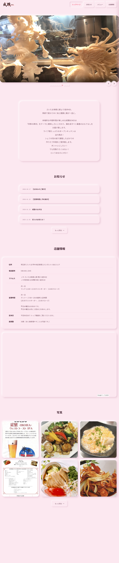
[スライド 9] (66, 85)
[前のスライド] (108, 83)
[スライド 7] (62, 85)
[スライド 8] (64, 85)
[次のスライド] (114, 83)
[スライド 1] (50, 85)
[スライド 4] (56, 85)
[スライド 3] (54, 85)
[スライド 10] (68, 85)
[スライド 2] (52, 85)
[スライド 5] (58, 85)
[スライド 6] (60, 85)
